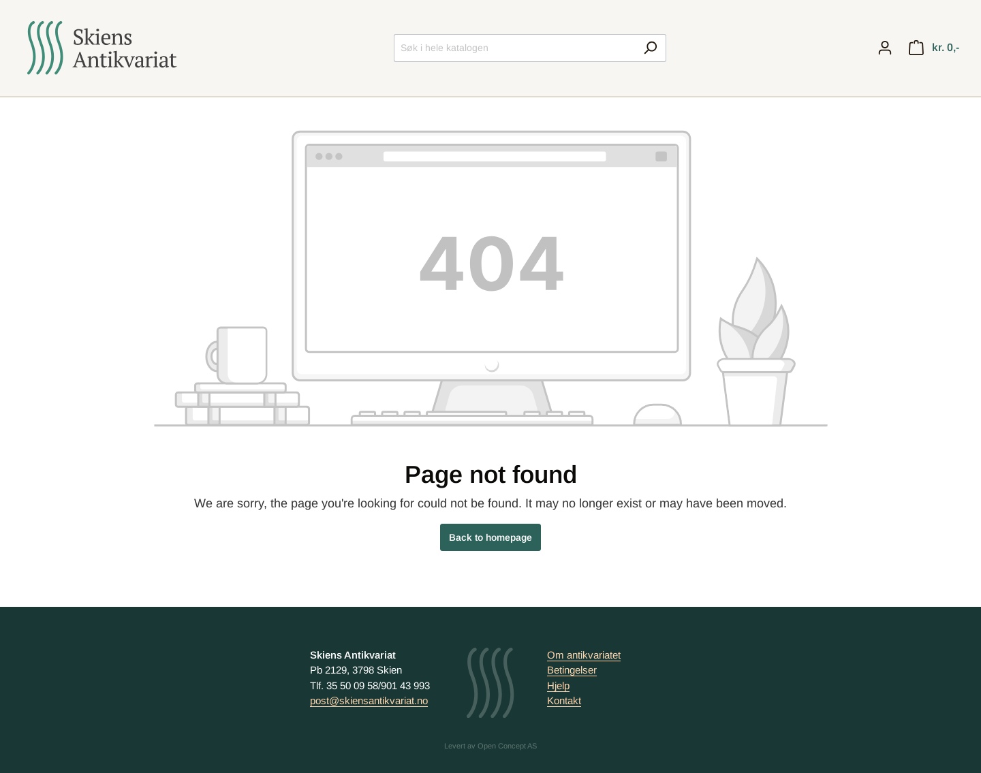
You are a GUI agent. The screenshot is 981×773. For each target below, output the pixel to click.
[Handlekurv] (934, 48)
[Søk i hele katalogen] (514, 48)
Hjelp (558, 685)
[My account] (885, 48)
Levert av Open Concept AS (490, 746)
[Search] (650, 48)
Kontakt (564, 700)
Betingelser (572, 670)
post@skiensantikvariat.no (369, 700)
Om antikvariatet (584, 655)
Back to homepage (490, 537)
